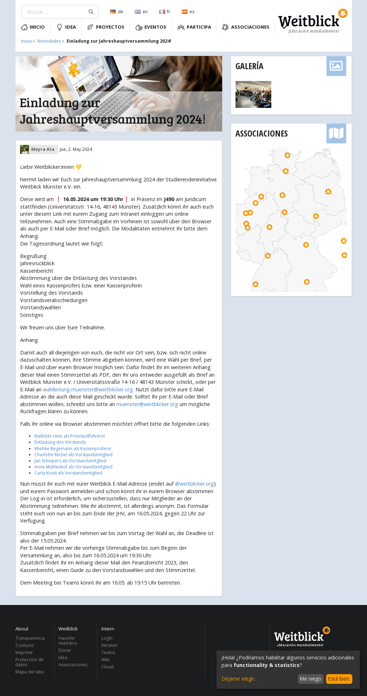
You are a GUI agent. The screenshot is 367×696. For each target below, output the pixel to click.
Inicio (33, 27)
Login (107, 638)
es (188, 12)
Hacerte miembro (67, 641)
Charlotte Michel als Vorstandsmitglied (73, 455)
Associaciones (246, 27)
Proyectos (105, 27)
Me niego (310, 678)
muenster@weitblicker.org (147, 404)
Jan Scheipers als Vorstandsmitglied (70, 461)
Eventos (151, 27)
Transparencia (30, 638)
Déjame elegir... (239, 679)
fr (164, 12)
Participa (194, 27)
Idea (66, 27)
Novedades (49, 41)
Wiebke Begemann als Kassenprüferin (72, 448)
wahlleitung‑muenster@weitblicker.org (88, 389)
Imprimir (24, 652)
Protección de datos (29, 662)
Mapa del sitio (29, 671)
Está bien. (339, 678)
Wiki (105, 660)
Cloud (107, 666)
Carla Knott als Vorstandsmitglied (68, 473)
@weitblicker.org (194, 483)
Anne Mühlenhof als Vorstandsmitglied (73, 467)
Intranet (109, 645)
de (116, 12)
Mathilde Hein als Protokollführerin (69, 436)
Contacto (24, 645)
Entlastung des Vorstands (60, 442)
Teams (108, 652)
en (141, 12)
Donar (64, 650)
